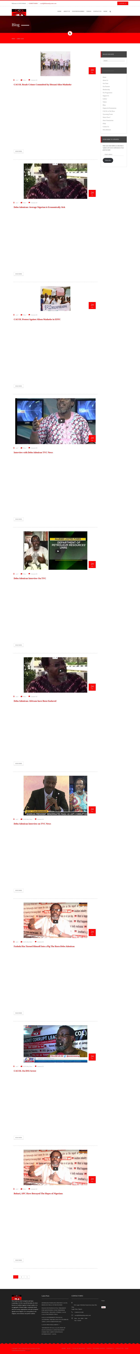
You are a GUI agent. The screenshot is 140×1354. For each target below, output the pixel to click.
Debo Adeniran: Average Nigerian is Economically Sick (39, 207)
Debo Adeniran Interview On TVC (30, 578)
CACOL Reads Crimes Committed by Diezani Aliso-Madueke (42, 84)
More (105, 11)
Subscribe (108, 160)
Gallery (105, 99)
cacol (17, 80)
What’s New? (106, 117)
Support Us (122, 3)
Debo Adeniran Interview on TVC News (32, 823)
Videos (88, 11)
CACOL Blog (26, 819)
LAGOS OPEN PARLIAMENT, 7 (50, 1324)
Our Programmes (78, 11)
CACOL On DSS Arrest (25, 1071)
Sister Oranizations (108, 120)
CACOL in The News (109, 111)
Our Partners (106, 86)
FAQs (104, 123)
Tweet (103, 1300)
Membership (106, 89)
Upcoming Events (108, 114)
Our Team (105, 83)
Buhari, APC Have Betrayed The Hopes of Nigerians (38, 1193)
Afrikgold (27, 1350)
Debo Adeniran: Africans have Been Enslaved (35, 701)
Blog (104, 105)
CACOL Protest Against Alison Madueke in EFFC (37, 319)
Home (59, 11)
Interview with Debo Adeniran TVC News (33, 452)
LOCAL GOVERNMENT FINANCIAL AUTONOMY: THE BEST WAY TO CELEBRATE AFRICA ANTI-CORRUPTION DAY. (55, 1319)
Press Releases (107, 129)
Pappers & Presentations (109, 108)
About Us (67, 11)
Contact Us (97, 11)
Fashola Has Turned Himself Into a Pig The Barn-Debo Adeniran (44, 946)
